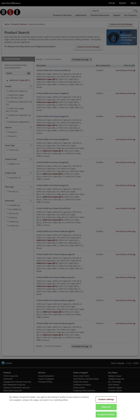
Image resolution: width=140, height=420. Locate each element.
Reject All (106, 409)
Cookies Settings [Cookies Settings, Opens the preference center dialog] (106, 402)
